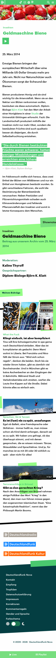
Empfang (11, 584)
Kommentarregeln (16, 608)
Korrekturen (13, 604)
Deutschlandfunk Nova (19, 574)
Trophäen (11, 589)
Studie (35, 113)
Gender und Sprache (17, 613)
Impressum (12, 599)
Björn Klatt (17, 109)
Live (14, 654)
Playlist (43, 654)
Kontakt (10, 579)
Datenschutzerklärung (18, 594)
